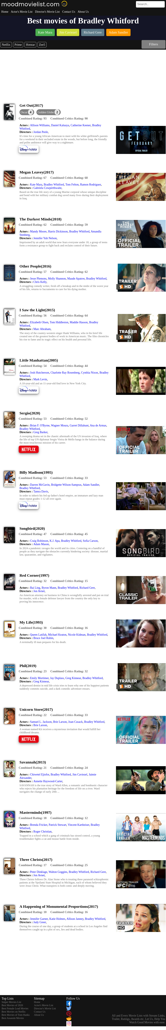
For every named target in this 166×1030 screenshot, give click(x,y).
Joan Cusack (75, 721)
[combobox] (143, 4)
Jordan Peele (40, 132)
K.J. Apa (55, 540)
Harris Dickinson (58, 231)
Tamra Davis (40, 491)
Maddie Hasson (79, 322)
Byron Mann (49, 587)
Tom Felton (72, 184)
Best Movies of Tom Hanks (16, 1015)
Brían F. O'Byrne (40, 425)
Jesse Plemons (38, 278)
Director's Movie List (47, 11)
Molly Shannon (57, 278)
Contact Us (68, 11)
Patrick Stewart (57, 824)
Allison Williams (40, 125)
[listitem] (45, 33)
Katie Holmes (57, 918)
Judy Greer (39, 922)
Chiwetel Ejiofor (39, 774)
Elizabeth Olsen (39, 322)
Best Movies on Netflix (14, 1011)
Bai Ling (35, 587)
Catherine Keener (81, 125)
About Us (83, 11)
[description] (32, 118)
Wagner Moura (59, 425)
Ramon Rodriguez (90, 184)
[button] (48, 112)
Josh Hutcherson (39, 372)
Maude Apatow (76, 278)
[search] (150, 4)
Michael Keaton (57, 634)
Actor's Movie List (21, 11)
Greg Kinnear (73, 678)
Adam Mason (41, 544)
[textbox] (143, 4)
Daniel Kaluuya (60, 125)
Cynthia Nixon (89, 372)
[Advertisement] (83, 73)
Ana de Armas (98, 425)
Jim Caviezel (79, 774)
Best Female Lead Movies (15, 1008)
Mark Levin (40, 379)
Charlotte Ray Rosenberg (65, 372)
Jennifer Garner (39, 918)
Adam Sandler (91, 484)
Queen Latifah (38, 634)
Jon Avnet (39, 591)
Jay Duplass (57, 678)
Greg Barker (40, 432)
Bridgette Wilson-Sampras (66, 484)
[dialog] (26, 112)
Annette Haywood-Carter (47, 781)
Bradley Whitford (54, 184)
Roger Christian (42, 831)
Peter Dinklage (38, 871)
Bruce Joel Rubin (43, 638)
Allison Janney (74, 918)
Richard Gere (87, 587)
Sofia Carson (90, 540)
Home (4, 11)
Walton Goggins (58, 871)
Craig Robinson (39, 540)
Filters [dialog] (153, 44)
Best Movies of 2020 (12, 1005)
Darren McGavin (40, 484)
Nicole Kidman (76, 634)
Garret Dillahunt (79, 425)
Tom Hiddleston (59, 322)
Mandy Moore (38, 231)
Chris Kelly (39, 282)
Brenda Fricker (38, 824)
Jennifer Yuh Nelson (45, 238)
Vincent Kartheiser (78, 824)
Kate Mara (36, 184)
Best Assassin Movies (13, 1018)
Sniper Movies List (11, 1002)
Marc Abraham (42, 329)
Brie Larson (60, 721)
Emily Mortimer (39, 678)
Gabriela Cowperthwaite (47, 188)
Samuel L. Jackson (41, 721)
